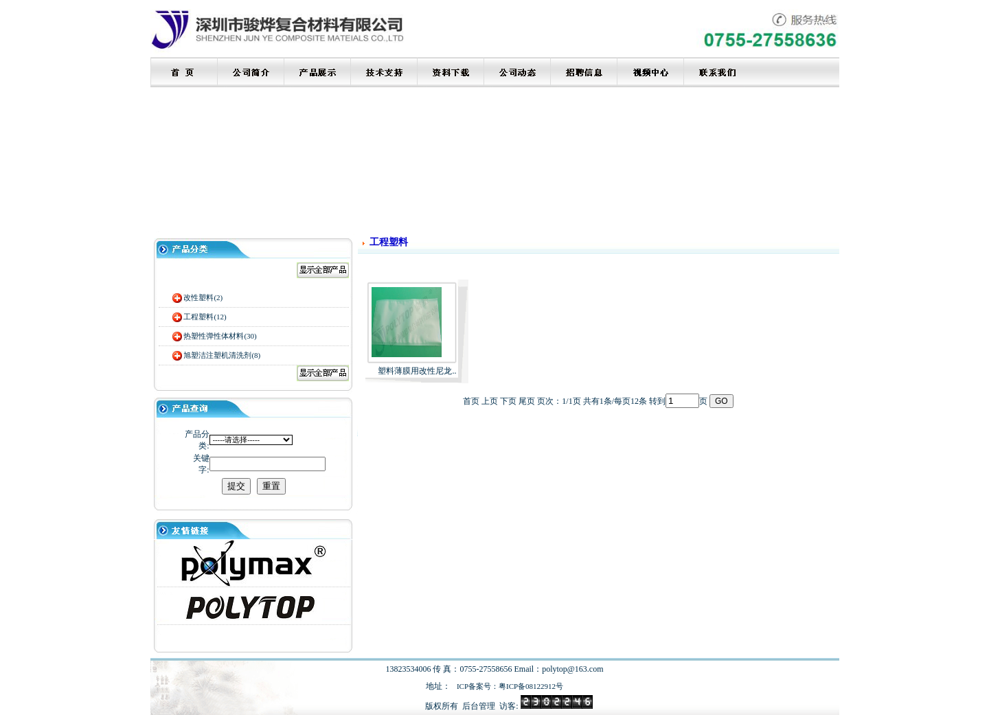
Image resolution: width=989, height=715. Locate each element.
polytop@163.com (572, 669)
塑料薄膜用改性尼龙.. (417, 371)
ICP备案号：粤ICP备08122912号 (510, 686)
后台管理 (478, 706)
